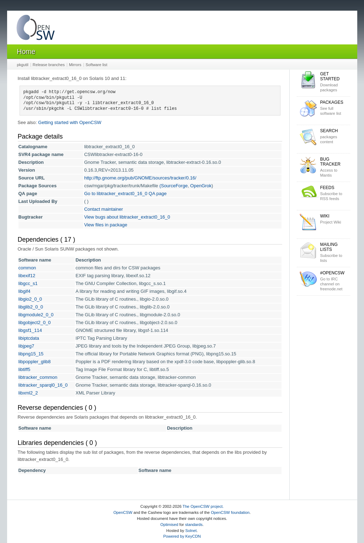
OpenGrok (201, 185)
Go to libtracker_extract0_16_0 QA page (125, 193)
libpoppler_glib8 (34, 361)
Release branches (49, 65)
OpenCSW (122, 512)
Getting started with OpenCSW (69, 122)
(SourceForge (173, 185)
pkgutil (22, 65)
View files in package (105, 224)
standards (194, 524)
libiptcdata (28, 338)
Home (26, 51)
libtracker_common (38, 377)
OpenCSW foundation (230, 512)
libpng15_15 (31, 353)
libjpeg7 (26, 346)
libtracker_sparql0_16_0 (43, 385)
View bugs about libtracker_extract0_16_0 (127, 217)
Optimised (169, 524)
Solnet (191, 530)
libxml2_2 (28, 393)
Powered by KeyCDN (182, 536)
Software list (96, 65)
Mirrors (75, 65)
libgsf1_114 (30, 330)
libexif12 (27, 275)
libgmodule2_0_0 (36, 314)
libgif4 (24, 291)
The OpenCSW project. (203, 506)
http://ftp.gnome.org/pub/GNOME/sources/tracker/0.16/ (140, 178)
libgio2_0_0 (30, 299)
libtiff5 (24, 369)
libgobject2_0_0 (34, 322)
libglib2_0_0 (30, 307)
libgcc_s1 (28, 283)
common (27, 267)
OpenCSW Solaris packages (35, 29)
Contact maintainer (103, 209)
